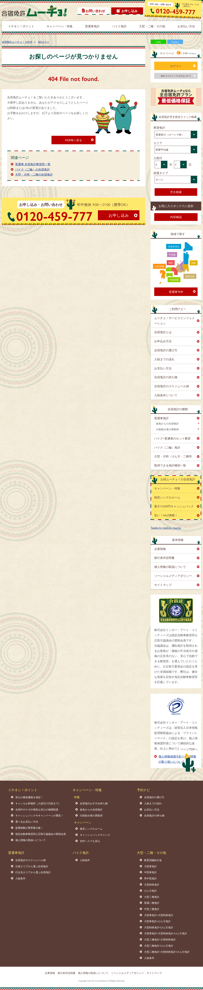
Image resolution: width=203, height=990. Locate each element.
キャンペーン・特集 (167, 488)
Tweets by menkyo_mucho (166, 528)
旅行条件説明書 (164, 558)
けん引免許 (150, 890)
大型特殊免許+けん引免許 (158, 927)
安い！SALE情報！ (166, 515)
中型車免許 (150, 872)
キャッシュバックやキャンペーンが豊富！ (39, 815)
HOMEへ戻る (73, 140)
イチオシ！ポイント (22, 790)
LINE (158, 42)
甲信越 (172, 254)
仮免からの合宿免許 (167, 423)
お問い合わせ (95, 10)
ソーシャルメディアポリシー (173, 576)
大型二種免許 (151, 897)
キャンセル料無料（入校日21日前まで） (38, 803)
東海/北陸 (190, 276)
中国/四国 (174, 279)
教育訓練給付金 (153, 860)
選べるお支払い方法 (26, 821)
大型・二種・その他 (151, 852)
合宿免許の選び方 (165, 350)
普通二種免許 (151, 902)
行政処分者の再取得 (167, 429)
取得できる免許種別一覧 (170, 465)
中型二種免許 (151, 909)
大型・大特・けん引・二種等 (173, 456)
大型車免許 (150, 866)
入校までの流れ (164, 359)
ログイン (176, 66)
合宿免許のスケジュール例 (171, 386)
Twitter (175, 42)
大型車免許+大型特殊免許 (158, 915)
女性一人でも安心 (90, 841)
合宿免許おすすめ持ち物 (94, 803)
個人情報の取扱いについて (30, 840)
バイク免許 (81, 852)
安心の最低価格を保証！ (29, 797)
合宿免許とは (163, 332)
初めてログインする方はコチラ (176, 75)
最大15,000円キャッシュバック (174, 506)
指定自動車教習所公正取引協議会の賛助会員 (40, 834)
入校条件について (165, 395)
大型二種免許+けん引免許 (158, 945)
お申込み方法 (163, 341)
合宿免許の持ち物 (165, 377)
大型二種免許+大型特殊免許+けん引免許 (167, 951)
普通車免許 (161, 418)
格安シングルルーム (167, 497)
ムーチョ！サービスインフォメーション (174, 320)
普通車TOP (176, 292)
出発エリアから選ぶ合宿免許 (31, 866)
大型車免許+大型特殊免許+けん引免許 (165, 933)
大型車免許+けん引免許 (157, 921)
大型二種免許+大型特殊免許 (160, 939)
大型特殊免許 (151, 884)
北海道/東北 (173, 246)
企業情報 (160, 549)
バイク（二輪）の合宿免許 (32, 169)
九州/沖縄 (159, 266)
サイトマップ (163, 585)
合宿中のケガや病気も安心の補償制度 (36, 809)
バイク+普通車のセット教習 (172, 438)
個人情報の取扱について (170, 567)
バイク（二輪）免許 (167, 447)
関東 (193, 262)
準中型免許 (150, 878)
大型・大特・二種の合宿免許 (34, 174)
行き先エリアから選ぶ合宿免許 (33, 872)
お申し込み (129, 10)
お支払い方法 (163, 368)
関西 (171, 262)
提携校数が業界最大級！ (29, 827)
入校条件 (20, 878)
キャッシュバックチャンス (95, 835)
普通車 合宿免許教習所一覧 (33, 164)
